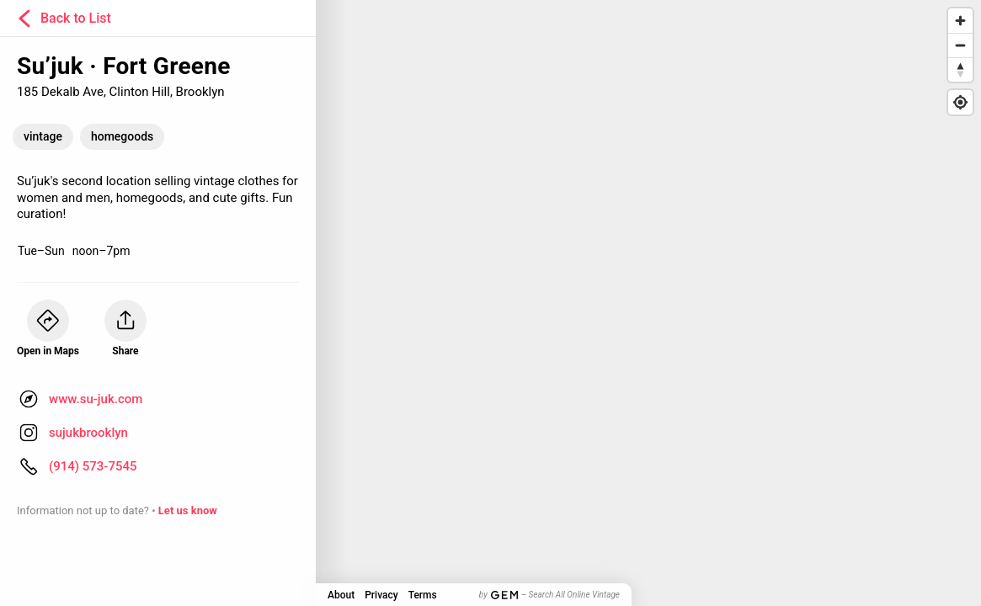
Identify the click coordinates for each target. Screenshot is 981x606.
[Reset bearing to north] (960, 69)
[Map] (490, 303)
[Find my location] (960, 102)
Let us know (187, 510)
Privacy (381, 595)
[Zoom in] (960, 20)
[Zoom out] (960, 45)
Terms (422, 595)
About (341, 595)
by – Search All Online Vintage (549, 594)
